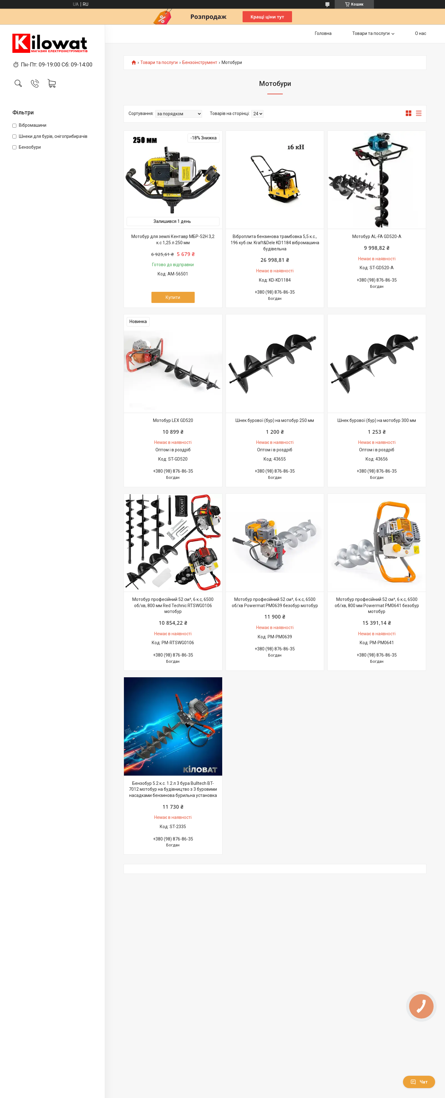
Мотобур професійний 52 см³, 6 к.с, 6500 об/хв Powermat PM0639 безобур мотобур (275, 602)
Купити (173, 297)
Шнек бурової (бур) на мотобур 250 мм (274, 420)
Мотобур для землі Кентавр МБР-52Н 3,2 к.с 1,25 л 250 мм (172, 239)
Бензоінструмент (199, 62)
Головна (323, 33)
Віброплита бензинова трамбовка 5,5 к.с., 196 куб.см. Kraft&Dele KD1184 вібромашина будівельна (275, 242)
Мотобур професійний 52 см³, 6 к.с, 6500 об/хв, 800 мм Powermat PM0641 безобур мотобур (377, 605)
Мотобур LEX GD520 (173, 420)
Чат (419, 1082)
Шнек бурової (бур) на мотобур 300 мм (376, 420)
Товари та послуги (371, 33)
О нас (420, 33)
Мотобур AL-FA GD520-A (376, 236)
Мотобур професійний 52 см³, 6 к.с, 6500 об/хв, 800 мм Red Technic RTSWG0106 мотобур (173, 605)
